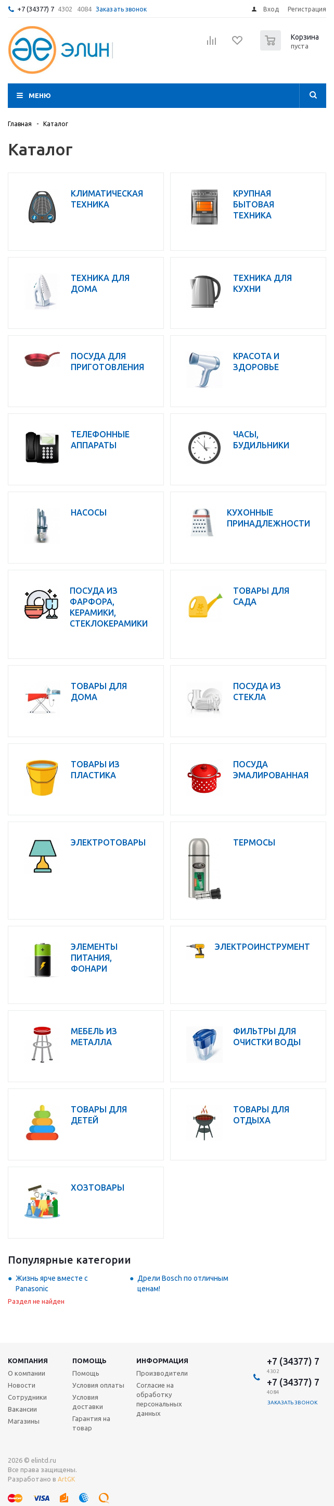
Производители (162, 1373)
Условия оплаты (98, 1385)
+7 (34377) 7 (35, 9)
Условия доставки (87, 1401)
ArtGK (66, 1479)
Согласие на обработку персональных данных (159, 1399)
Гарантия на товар (91, 1423)
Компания (28, 1360)
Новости (21, 1385)
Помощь (89, 1360)
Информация (162, 1360)
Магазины (24, 1421)
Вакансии (22, 1409)
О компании (26, 1373)
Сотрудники (27, 1397)
